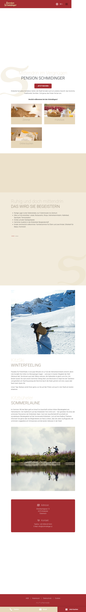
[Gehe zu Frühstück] (59, 114)
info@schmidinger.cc (45, 526)
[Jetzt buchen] (71, 609)
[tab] (12, 236)
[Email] (43, 609)
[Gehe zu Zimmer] (26, 114)
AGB (27, 598)
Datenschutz (47, 598)
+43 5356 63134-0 (46, 524)
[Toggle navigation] (74, 4)
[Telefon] (14, 609)
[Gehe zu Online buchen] (26, 137)
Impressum (36, 598)
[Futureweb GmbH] (43, 603)
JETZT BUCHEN (43, 86)
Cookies (57, 598)
